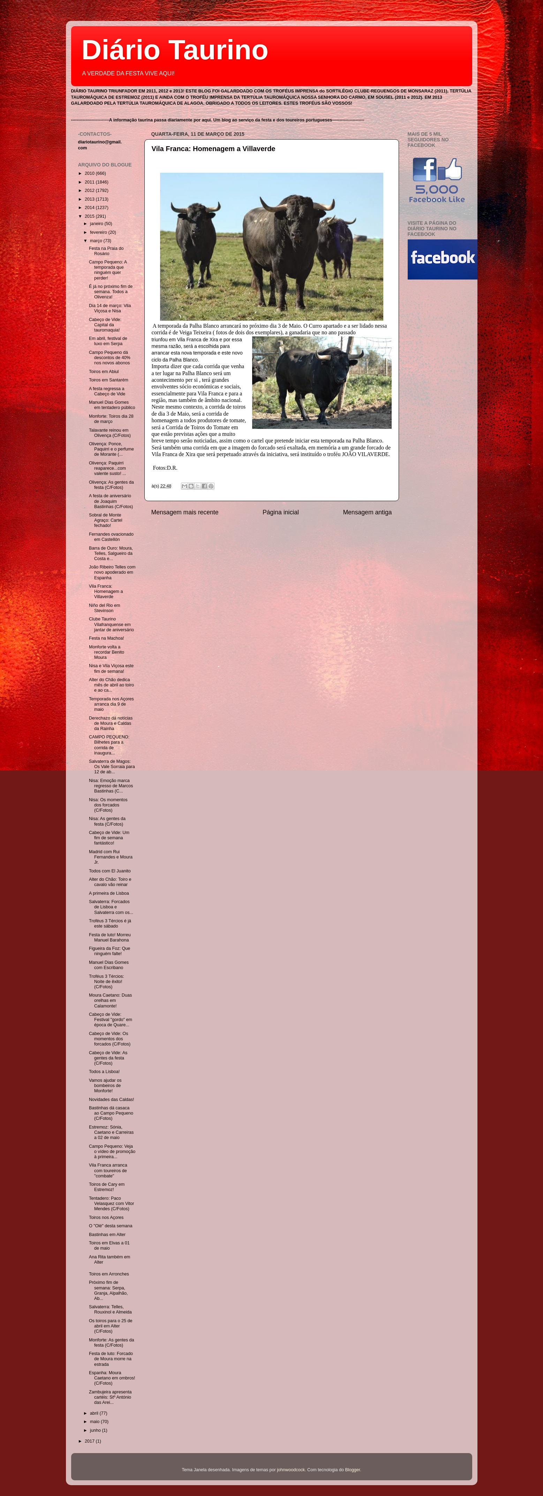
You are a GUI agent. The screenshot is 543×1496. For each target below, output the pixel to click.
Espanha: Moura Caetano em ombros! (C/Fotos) (112, 1378)
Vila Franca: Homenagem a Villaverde (214, 148)
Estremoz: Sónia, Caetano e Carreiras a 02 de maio (111, 1132)
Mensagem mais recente (185, 512)
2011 (90, 182)
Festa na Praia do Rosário (106, 251)
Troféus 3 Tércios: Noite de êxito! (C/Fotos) (106, 981)
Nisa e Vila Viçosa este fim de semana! (111, 668)
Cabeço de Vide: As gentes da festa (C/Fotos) (108, 1058)
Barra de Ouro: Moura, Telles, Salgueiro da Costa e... (111, 553)
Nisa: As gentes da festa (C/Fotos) (107, 821)
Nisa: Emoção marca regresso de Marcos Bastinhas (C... (111, 786)
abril (94, 1413)
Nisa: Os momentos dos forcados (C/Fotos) (108, 805)
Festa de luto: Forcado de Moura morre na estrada (111, 1359)
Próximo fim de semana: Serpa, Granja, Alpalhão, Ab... (108, 1290)
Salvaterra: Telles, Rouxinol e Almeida (110, 1309)
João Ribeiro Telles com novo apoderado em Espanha (112, 572)
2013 (90, 199)
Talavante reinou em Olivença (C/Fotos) (110, 433)
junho (96, 1430)
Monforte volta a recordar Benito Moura (106, 652)
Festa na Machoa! (106, 638)
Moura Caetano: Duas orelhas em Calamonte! (110, 1000)
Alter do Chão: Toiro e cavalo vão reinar (110, 882)
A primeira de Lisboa (109, 893)
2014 (90, 207)
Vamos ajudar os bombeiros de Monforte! (105, 1085)
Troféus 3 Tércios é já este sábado (110, 923)
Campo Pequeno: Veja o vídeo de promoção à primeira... (112, 1151)
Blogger (352, 1469)
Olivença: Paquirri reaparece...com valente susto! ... (107, 468)
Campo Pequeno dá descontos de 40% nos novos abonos (109, 357)
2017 (90, 1441)
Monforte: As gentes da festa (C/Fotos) (111, 1343)
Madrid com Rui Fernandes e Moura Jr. (111, 857)
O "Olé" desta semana (110, 1225)
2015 (90, 216)
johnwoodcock (291, 1469)
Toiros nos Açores (106, 1217)
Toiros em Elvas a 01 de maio (109, 1246)
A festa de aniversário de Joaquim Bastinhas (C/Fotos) (111, 501)
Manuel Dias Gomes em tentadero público (112, 405)
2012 (90, 190)
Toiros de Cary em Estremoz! (107, 1187)
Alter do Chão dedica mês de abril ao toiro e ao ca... (111, 685)
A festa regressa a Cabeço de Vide (107, 391)
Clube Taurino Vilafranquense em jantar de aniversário (111, 624)
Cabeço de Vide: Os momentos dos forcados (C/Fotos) (109, 1039)
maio (95, 1421)
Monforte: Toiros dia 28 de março (111, 419)
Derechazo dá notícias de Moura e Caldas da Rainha (111, 723)
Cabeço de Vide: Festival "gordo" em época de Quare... (110, 1019)
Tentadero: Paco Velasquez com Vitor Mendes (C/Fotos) (111, 1203)
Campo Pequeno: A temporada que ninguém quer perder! (108, 270)
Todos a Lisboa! (104, 1071)
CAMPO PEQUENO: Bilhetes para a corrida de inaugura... (109, 745)
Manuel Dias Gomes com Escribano (109, 965)
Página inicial (281, 512)
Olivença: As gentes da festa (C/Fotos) (111, 485)
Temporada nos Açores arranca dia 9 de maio (111, 704)
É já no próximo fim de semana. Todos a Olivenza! (111, 291)
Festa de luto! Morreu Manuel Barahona (110, 937)
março (97, 240)
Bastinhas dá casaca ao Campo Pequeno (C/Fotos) (111, 1113)
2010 (90, 173)
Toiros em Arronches (109, 1274)
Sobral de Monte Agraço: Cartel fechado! (105, 520)
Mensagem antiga (367, 512)
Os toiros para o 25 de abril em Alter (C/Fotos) (111, 1326)
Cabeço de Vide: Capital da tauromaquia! (105, 325)
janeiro (97, 223)
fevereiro (99, 232)
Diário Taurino (175, 49)
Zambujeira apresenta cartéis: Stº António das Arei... (110, 1397)
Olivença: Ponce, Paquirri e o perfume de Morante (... (111, 449)
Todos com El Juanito (110, 871)
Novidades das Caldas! (111, 1099)
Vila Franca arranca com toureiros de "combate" (108, 1170)
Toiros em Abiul (104, 371)
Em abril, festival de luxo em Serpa (108, 341)
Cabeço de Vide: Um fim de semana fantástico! (109, 838)
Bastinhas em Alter (107, 1234)
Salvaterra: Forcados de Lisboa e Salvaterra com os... (111, 907)
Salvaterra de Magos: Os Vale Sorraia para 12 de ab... (112, 766)
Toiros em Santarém (108, 380)
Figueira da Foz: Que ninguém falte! (109, 951)
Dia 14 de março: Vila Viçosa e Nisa (110, 308)
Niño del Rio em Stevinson (104, 608)
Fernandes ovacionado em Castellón (111, 537)
